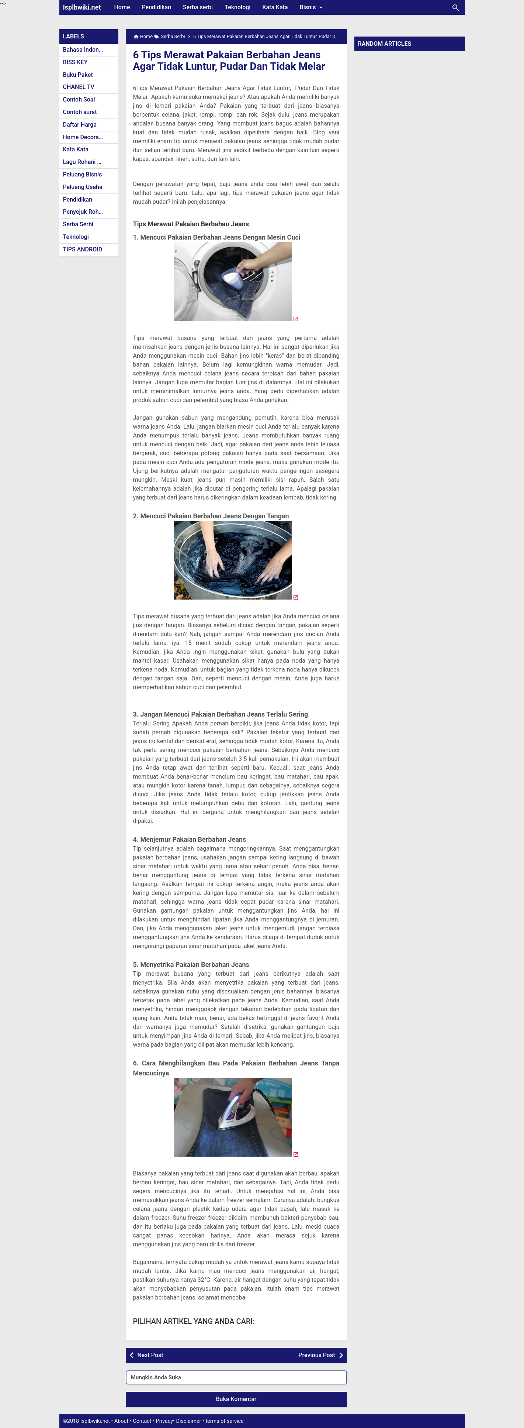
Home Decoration (86, 137)
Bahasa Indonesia (86, 49)
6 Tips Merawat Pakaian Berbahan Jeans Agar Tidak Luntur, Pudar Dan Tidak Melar (229, 60)
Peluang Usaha (83, 186)
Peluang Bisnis (82, 174)
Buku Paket (78, 74)
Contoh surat (80, 112)
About (121, 1421)
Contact (142, 1421)
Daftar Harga (80, 124)
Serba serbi (198, 7)
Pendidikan (156, 7)
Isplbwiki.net (82, 7)
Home (122, 7)
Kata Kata (275, 7)
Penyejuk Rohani (85, 211)
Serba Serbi (78, 224)
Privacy (164, 1421)
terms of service (224, 1421)
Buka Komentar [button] (236, 1399)
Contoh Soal (79, 99)
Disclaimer (188, 1421)
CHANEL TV (78, 86)
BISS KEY (75, 62)
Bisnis (313, 7)
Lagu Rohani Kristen (89, 161)
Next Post (150, 1355)
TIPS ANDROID (83, 249)
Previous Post (316, 1355)
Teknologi (237, 7)
